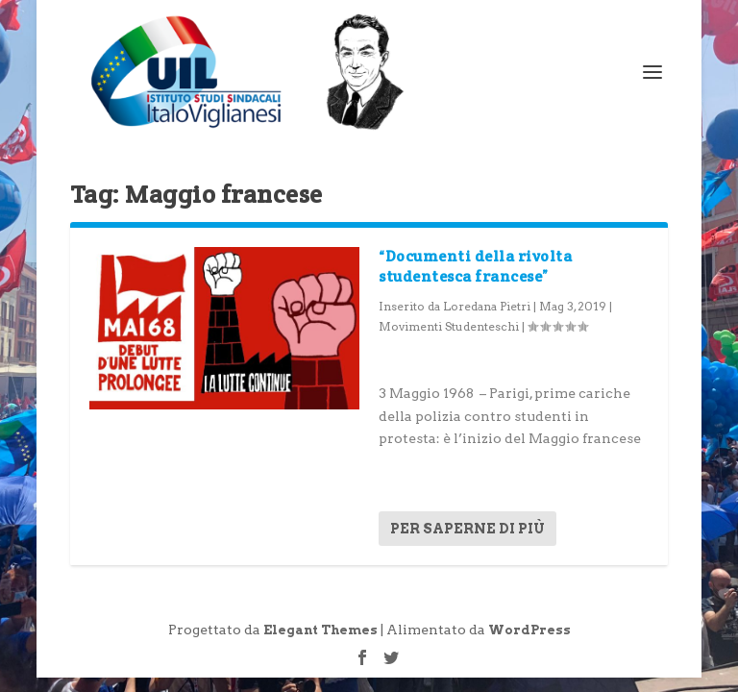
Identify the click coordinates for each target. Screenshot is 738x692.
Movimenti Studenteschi (449, 326)
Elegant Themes (320, 630)
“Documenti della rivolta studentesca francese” (475, 266)
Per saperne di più (467, 528)
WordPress (529, 630)
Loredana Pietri (486, 306)
